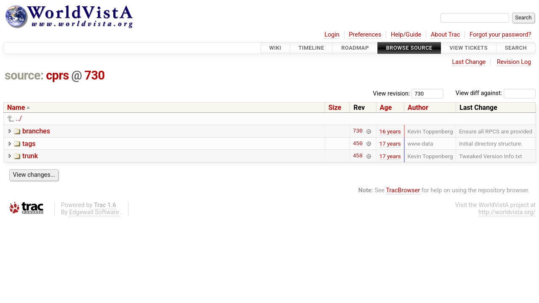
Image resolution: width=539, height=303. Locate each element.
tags (28, 144)
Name (16, 108)
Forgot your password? (500, 34)
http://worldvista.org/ (507, 212)
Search (516, 48)
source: (24, 75)
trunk (30, 156)
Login (331, 34)
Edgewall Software (94, 212)
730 (94, 75)
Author (418, 108)
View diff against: (496, 93)
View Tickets (469, 48)
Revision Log (514, 62)
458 (358, 156)
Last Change (469, 62)
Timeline (311, 48)
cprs (57, 75)
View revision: (391, 93)
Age (386, 108)
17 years (390, 143)
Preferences (365, 34)
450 (358, 143)
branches (36, 131)
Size (335, 108)
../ (19, 118)
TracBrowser (403, 190)
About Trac (445, 34)
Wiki (275, 48)
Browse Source (409, 48)
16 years (390, 131)
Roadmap (355, 48)
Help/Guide (406, 34)
